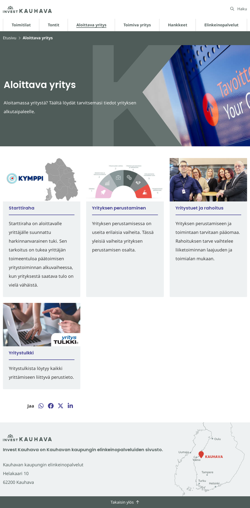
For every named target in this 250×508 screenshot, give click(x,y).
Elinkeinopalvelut (221, 25)
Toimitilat (21, 25)
